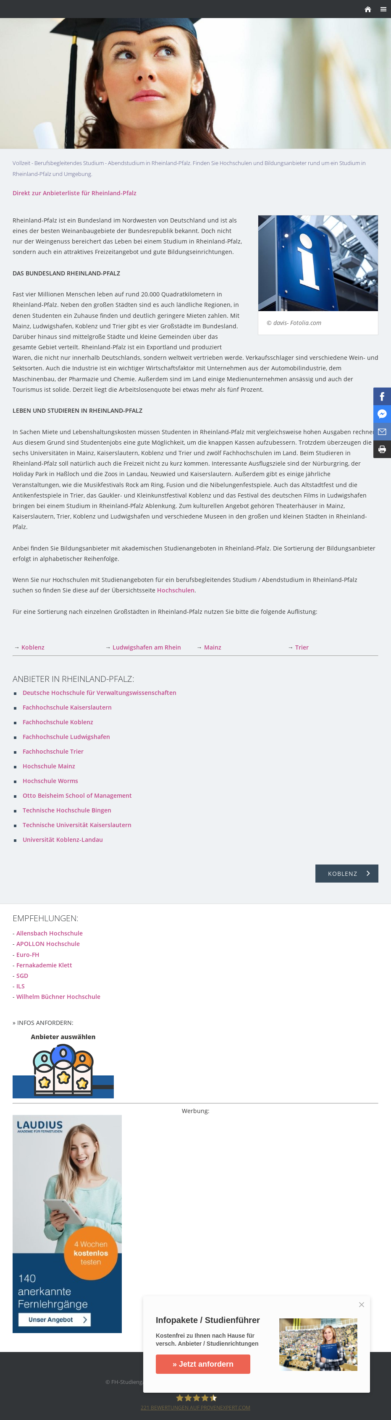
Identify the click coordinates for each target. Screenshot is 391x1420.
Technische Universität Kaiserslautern (77, 825)
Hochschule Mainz (49, 766)
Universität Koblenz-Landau (63, 840)
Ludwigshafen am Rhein (147, 647)
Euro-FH (27, 955)
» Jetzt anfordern (203, 1364)
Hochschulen (175, 590)
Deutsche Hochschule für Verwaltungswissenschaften (99, 693)
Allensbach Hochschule (49, 933)
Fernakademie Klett (44, 965)
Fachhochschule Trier (53, 751)
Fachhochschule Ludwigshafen (66, 737)
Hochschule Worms (50, 781)
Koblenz (33, 647)
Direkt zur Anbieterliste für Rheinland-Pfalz (74, 193)
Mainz (212, 647)
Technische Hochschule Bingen (67, 810)
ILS (20, 986)
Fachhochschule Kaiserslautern (67, 707)
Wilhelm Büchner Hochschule (58, 997)
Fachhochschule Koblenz (58, 722)
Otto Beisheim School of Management (77, 795)
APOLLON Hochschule (48, 944)
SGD (22, 976)
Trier (302, 647)
